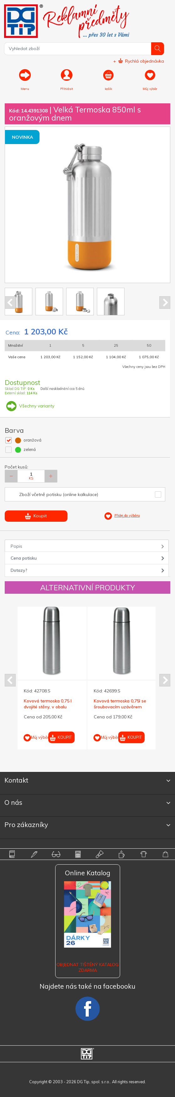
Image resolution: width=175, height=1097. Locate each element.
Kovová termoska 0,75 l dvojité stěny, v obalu (48, 703)
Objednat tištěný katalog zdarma (87, 967)
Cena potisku (24, 558)
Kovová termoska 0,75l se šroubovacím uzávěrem (120, 703)
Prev (10, 302)
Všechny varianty (29, 406)
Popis (16, 546)
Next (164, 302)
